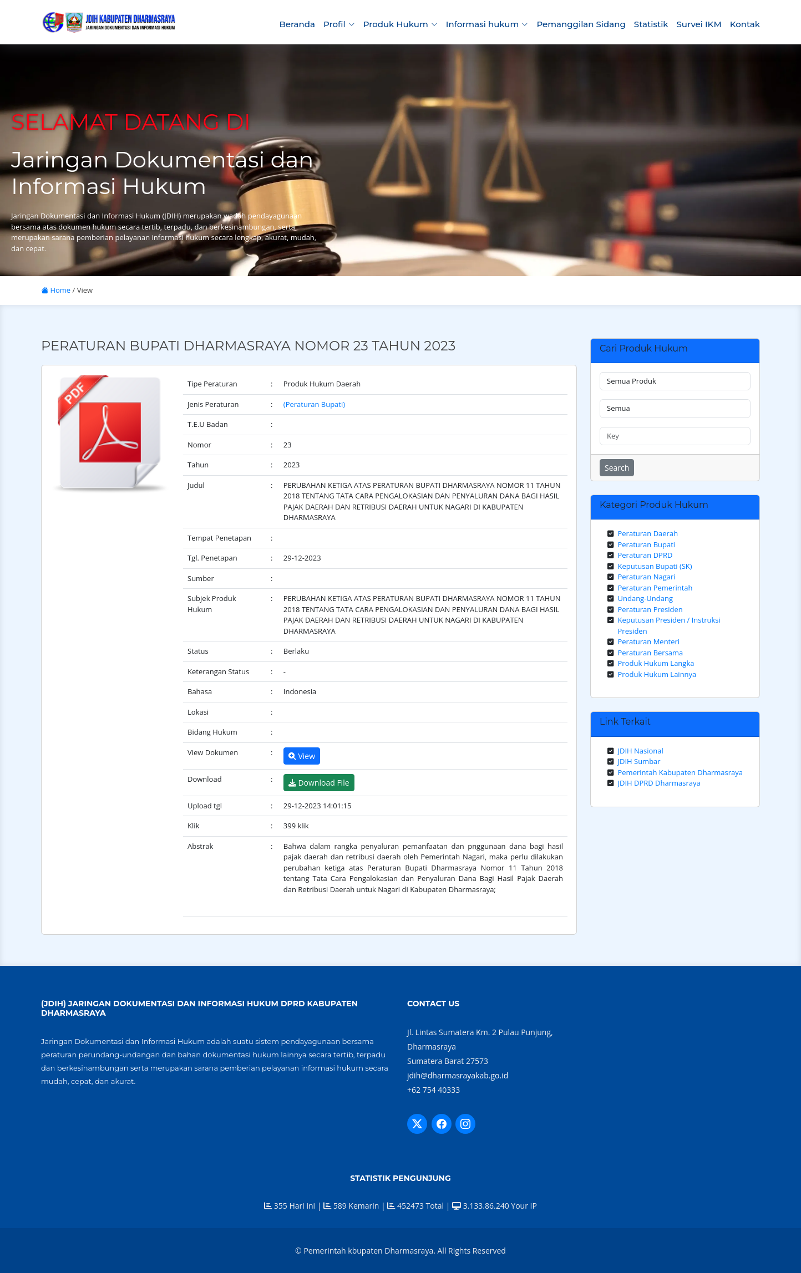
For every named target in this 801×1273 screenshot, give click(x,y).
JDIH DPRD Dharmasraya (659, 783)
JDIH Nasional (640, 751)
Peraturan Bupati (647, 544)
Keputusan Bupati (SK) (655, 566)
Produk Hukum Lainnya (657, 674)
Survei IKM (699, 24)
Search (617, 467)
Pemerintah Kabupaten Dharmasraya (680, 772)
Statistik (651, 24)
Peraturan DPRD (645, 555)
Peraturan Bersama (650, 653)
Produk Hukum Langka (656, 663)
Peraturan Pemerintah (655, 588)
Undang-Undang (645, 598)
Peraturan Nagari (647, 577)
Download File (318, 782)
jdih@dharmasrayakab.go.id (457, 1075)
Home (55, 290)
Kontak (745, 24)
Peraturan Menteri (649, 641)
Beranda (297, 24)
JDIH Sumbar (639, 761)
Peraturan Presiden (650, 609)
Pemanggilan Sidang (580, 24)
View (301, 756)
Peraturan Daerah (648, 533)
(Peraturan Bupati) (314, 404)
